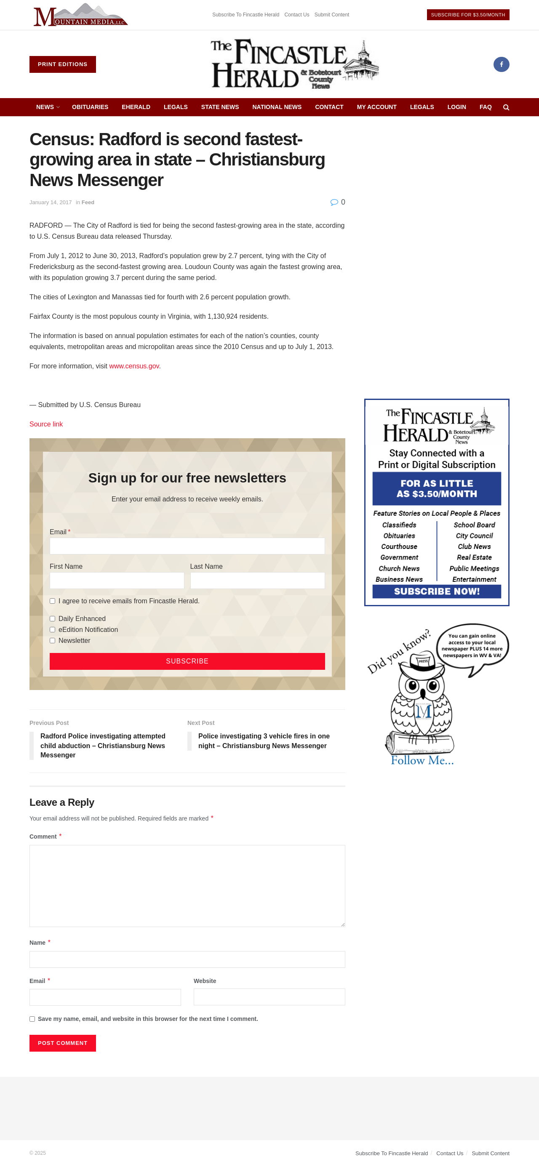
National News (277, 107)
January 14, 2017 (50, 202)
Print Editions (63, 64)
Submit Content (332, 15)
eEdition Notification (88, 629)
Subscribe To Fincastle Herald (245, 15)
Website (205, 981)
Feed (88, 202)
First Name (66, 566)
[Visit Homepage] (295, 64)
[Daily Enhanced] (52, 618)
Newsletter (75, 640)
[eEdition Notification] (52, 629)
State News (220, 107)
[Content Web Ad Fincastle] (437, 501)
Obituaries (90, 107)
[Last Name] (257, 580)
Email (58, 532)
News (45, 107)
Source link (46, 424)
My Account (377, 107)
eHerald (136, 107)
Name (40, 942)
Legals (176, 107)
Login (457, 107)
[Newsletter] (52, 640)
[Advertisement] (437, 188)
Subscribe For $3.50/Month (468, 14)
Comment (45, 836)
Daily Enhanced (82, 618)
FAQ (486, 107)
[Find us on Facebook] (502, 64)
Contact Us (296, 15)
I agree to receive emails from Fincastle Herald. (129, 601)
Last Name (206, 566)
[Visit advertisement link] (82, 15)
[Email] (187, 546)
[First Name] (117, 580)
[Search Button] (506, 107)
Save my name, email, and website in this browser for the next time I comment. (148, 1018)
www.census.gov (134, 366)
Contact (329, 107)
